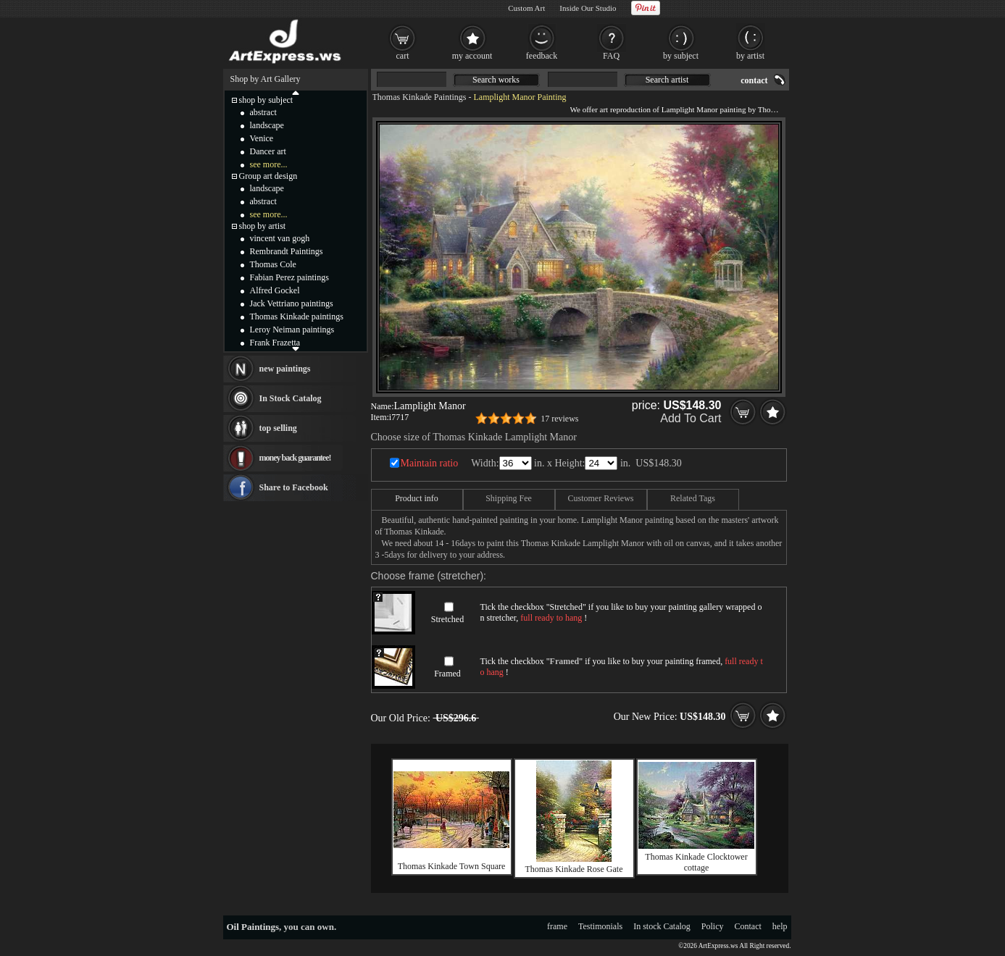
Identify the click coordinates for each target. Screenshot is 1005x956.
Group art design (268, 176)
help (780, 926)
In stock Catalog (662, 926)
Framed (447, 673)
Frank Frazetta (275, 342)
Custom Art (526, 8)
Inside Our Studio (587, 8)
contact (754, 80)
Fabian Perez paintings (289, 277)
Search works (496, 80)
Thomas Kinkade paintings (296, 316)
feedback (541, 56)
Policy (712, 926)
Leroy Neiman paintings (292, 329)
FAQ (611, 56)
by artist (750, 56)
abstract (263, 112)
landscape (267, 125)
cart (402, 56)
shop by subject (266, 100)
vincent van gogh (280, 238)
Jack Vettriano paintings (291, 303)
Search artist (667, 80)
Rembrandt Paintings (286, 251)
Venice (262, 138)
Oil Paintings (253, 926)
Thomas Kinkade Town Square (452, 866)
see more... (269, 164)
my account (472, 56)
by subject (681, 56)
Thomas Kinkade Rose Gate (574, 869)
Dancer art (268, 151)
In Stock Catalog (290, 398)
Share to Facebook (293, 487)
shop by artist (262, 226)
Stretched (447, 619)
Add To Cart (690, 418)
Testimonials (600, 926)
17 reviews (559, 419)
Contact (748, 926)
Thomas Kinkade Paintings (419, 97)
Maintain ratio (430, 463)
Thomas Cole (273, 264)
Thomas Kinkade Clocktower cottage (696, 862)
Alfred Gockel (275, 290)
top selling (278, 428)
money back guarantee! (295, 458)
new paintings (285, 369)
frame (557, 926)
